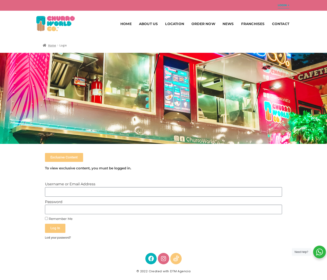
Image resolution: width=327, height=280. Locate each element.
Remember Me (58, 219)
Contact (280, 24)
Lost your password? (58, 237)
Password (53, 202)
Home (126, 24)
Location (174, 24)
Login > (283, 5)
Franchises (253, 24)
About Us (148, 24)
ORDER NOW (203, 24)
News (228, 24)
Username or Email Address (70, 184)
